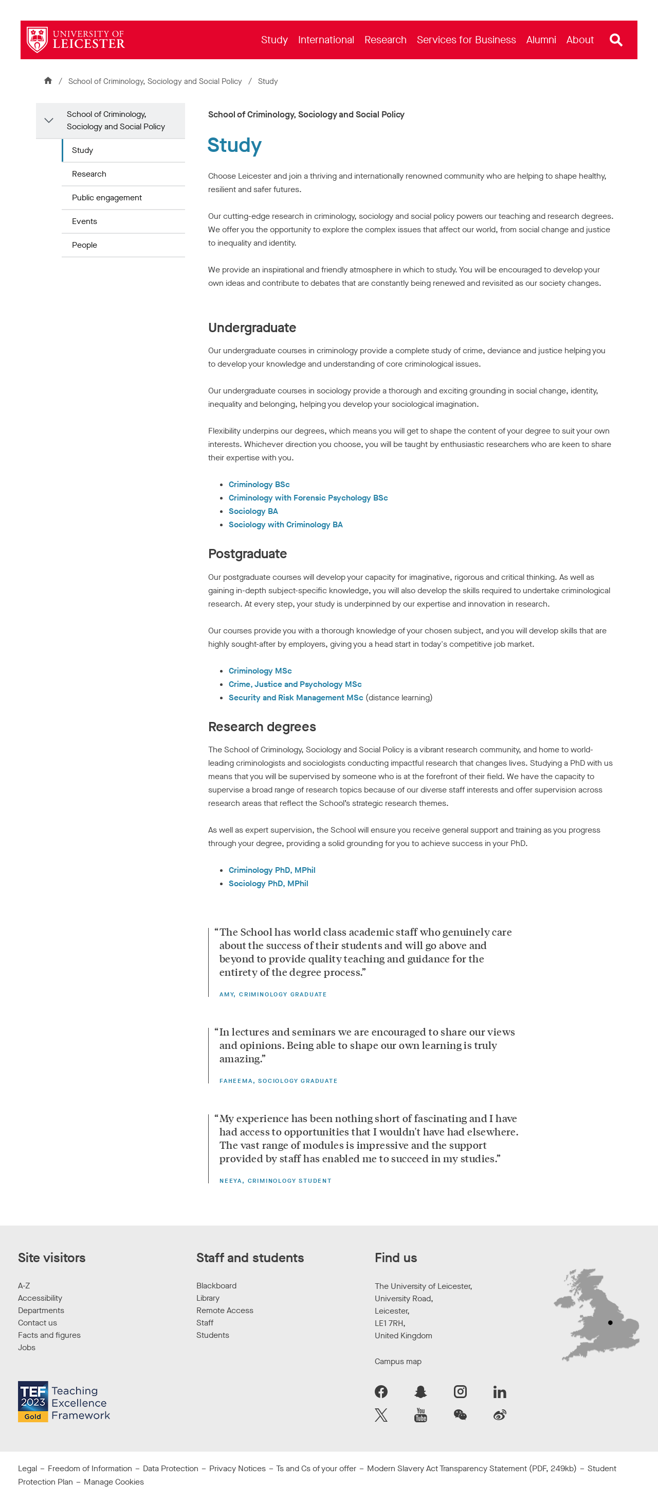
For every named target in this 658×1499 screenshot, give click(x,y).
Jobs (26, 1347)
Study (82, 150)
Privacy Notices (237, 1468)
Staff (204, 1322)
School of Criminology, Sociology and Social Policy (156, 81)
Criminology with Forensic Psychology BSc (308, 497)
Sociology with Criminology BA (286, 524)
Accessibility (40, 1298)
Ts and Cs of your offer (316, 1468)
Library (208, 1298)
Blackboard (216, 1285)
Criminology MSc (260, 670)
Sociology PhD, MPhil (268, 883)
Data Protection (170, 1468)
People (84, 244)
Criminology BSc (259, 484)
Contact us (37, 1322)
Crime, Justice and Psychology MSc (295, 684)
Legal (27, 1468)
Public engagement (107, 197)
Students (212, 1335)
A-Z (24, 1285)
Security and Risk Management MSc (296, 697)
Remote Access (224, 1310)
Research (89, 173)
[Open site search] (616, 40)
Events (84, 221)
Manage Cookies (114, 1481)
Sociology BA (253, 511)
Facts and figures (49, 1335)
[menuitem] (274, 40)
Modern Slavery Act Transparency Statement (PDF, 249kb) (472, 1468)
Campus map (398, 1361)
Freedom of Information (90, 1468)
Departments (41, 1310)
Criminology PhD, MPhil (272, 870)
